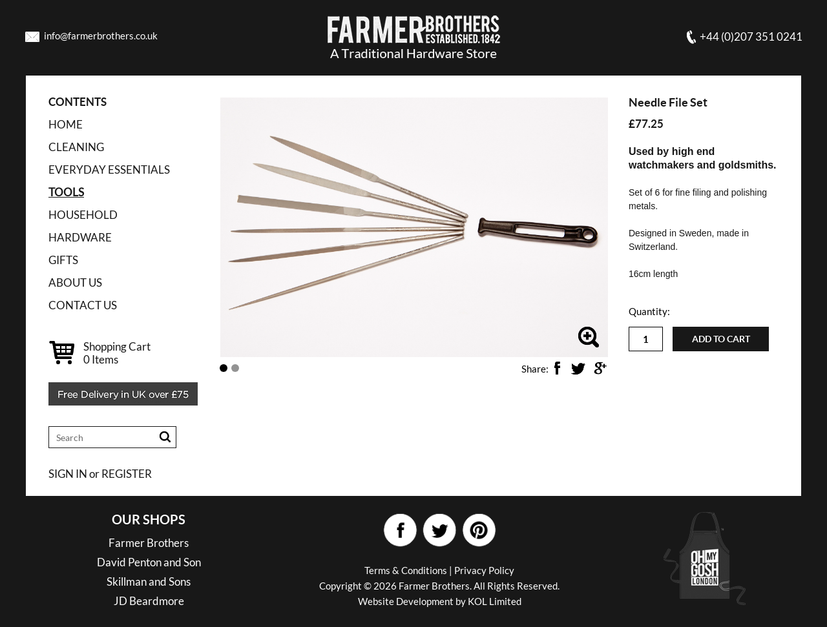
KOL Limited (494, 601)
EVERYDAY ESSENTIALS (109, 169)
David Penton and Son (149, 562)
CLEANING (76, 147)
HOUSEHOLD (83, 214)
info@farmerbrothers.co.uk (101, 35)
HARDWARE (80, 237)
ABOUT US (75, 282)
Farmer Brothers (149, 543)
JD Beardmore (149, 601)
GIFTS (63, 260)
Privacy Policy (484, 570)
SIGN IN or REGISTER (100, 473)
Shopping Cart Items (117, 353)
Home (65, 124)
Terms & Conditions (405, 570)
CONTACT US (82, 305)
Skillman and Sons (149, 581)
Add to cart (721, 339)
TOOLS (66, 192)
